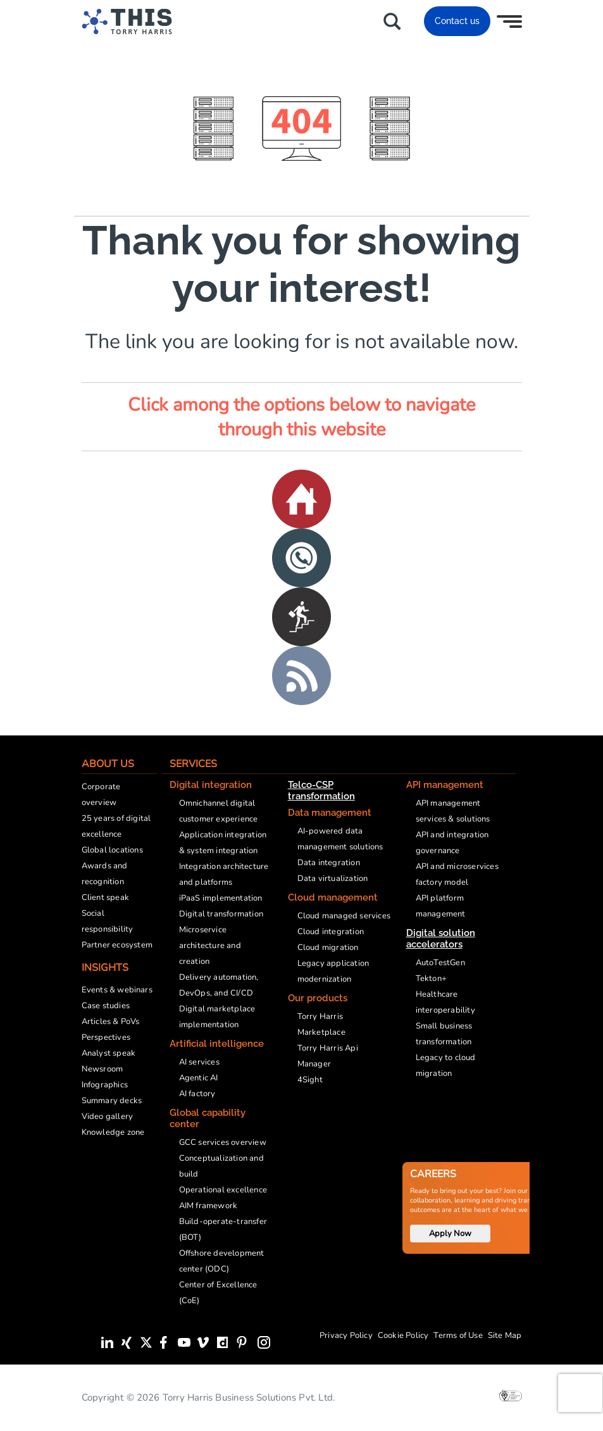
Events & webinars (117, 990)
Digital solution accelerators (440, 938)
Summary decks (112, 1100)
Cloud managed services (343, 916)
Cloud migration (328, 947)
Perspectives (106, 1037)
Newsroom (102, 1069)
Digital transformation (221, 914)
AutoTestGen (440, 962)
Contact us (457, 21)
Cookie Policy (403, 1335)
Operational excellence (223, 1190)
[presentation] (580, 1393)
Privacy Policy (346, 1335)
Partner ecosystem (117, 945)
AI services (199, 1062)
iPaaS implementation (221, 898)
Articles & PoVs (111, 1021)
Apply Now (450, 1233)
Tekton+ (431, 978)
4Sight (310, 1079)
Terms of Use (457, 1335)
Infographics (105, 1084)
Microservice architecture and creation (210, 945)
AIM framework (208, 1205)
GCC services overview (222, 1142)
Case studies (106, 1005)
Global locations (112, 850)
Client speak (105, 897)
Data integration (328, 862)
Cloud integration (330, 931)
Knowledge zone (113, 1132)
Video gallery (108, 1116)
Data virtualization (332, 878)
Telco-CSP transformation (321, 790)
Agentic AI (198, 1078)
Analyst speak (109, 1053)
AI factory (197, 1093)
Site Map (505, 1335)
